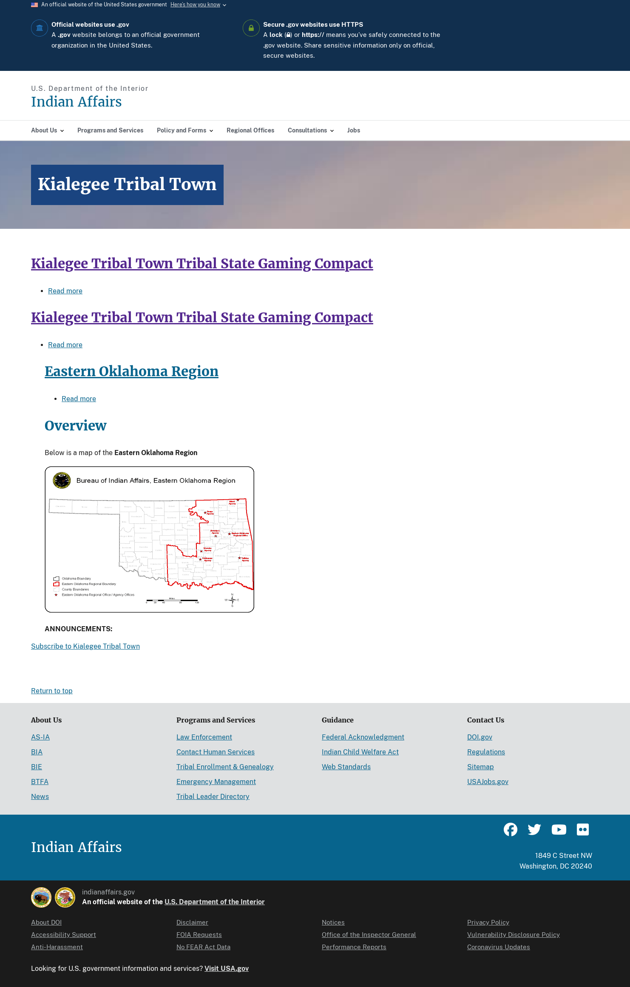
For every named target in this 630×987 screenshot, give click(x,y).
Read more (65, 291)
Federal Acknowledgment (363, 737)
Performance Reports (354, 946)
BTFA (39, 782)
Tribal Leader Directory (213, 797)
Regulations (486, 752)
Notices (333, 922)
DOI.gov (479, 737)
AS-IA (40, 737)
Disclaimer (192, 922)
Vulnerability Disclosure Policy (513, 934)
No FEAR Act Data (203, 946)
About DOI (46, 922)
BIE (36, 767)
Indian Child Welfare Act (360, 752)
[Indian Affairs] (125, 102)
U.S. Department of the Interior (215, 902)
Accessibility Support (63, 934)
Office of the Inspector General (369, 934)
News (40, 797)
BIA (37, 752)
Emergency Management (216, 782)
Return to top (52, 691)
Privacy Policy (488, 922)
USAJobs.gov (487, 782)
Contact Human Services (215, 752)
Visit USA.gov (226, 969)
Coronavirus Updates (498, 946)
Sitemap (480, 767)
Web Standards (346, 767)
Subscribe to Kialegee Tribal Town (85, 646)
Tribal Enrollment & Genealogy (225, 767)
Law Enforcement (204, 737)
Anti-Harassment (57, 946)
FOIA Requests (199, 934)
